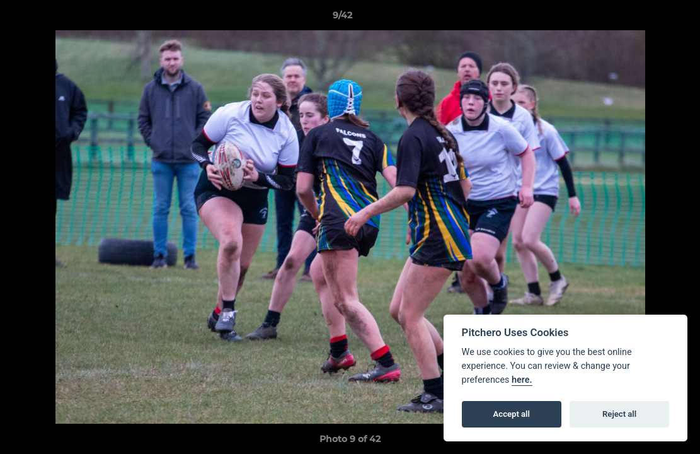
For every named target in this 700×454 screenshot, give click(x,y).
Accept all (511, 414)
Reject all (619, 414)
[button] (647, 18)
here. (522, 380)
